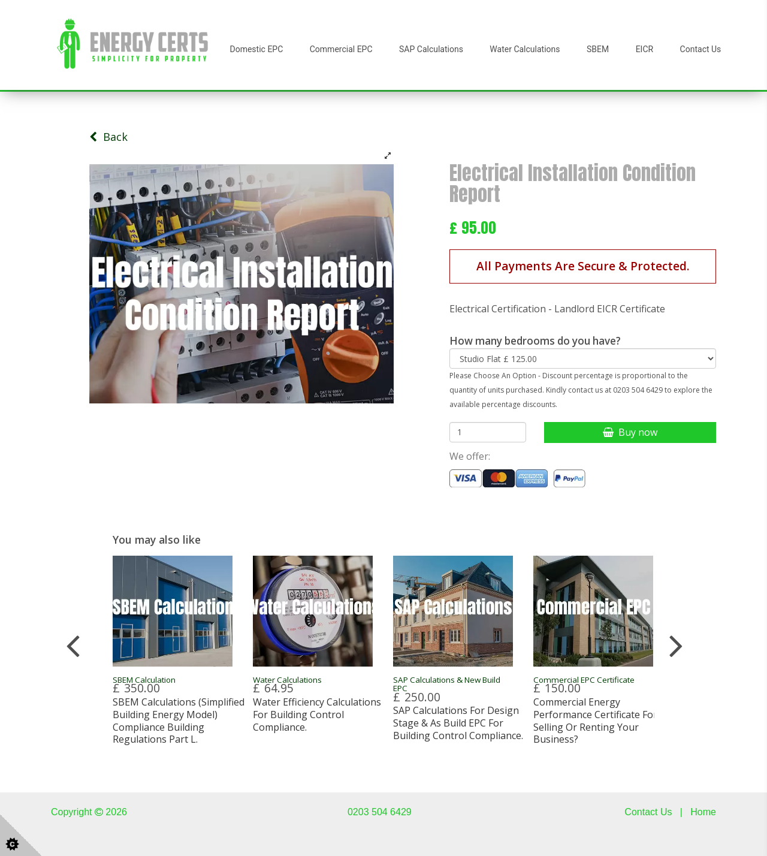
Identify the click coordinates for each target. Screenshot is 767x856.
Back (108, 136)
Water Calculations (525, 49)
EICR (645, 49)
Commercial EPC (341, 49)
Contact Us (700, 49)
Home (703, 812)
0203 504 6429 (380, 812)
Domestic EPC (256, 49)
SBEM (598, 49)
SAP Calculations (431, 49)
